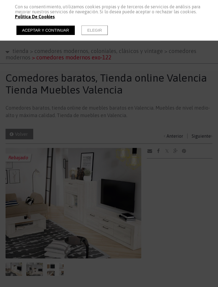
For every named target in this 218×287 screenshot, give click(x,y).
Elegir (94, 30)
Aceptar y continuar (45, 30)
